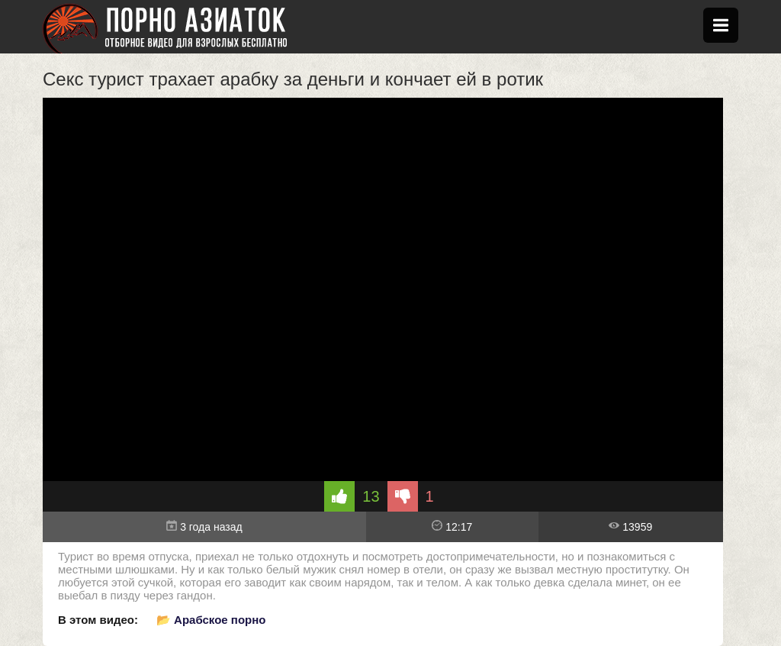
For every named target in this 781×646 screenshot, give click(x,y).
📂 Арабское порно (211, 619)
